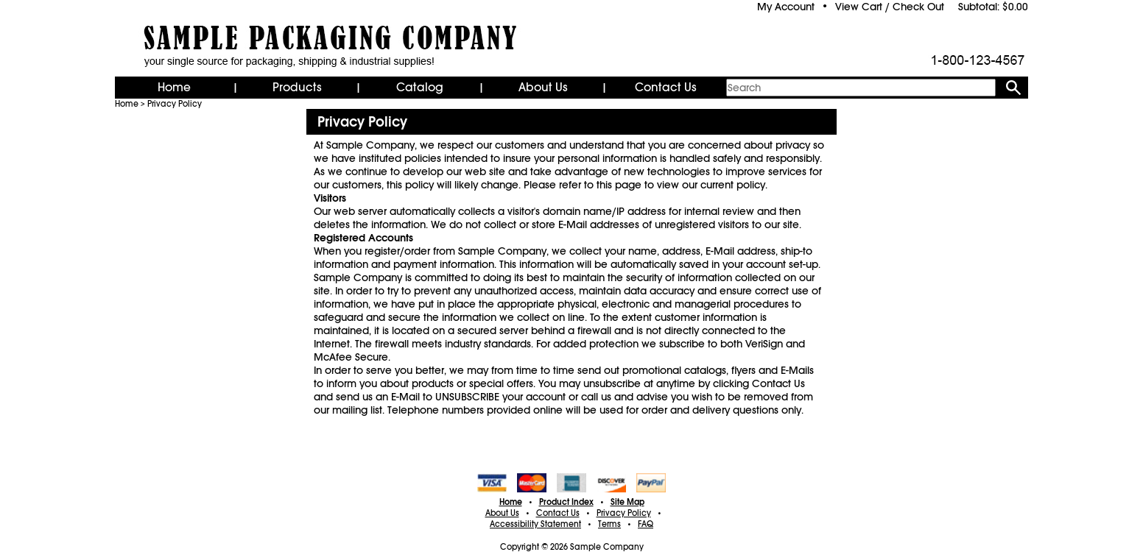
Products (297, 87)
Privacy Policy (174, 104)
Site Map (627, 502)
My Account (786, 6)
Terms (609, 524)
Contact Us (666, 87)
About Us (543, 87)
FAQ (645, 524)
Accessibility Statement (535, 524)
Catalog (419, 87)
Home (174, 87)
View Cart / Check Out (889, 6)
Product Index (566, 502)
